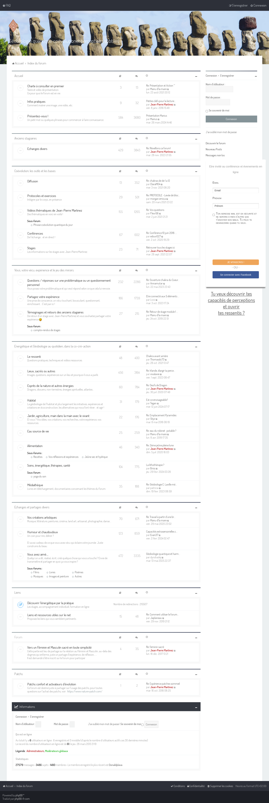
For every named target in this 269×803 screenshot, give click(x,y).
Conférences (35, 233)
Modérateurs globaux (56, 751)
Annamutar (156, 283)
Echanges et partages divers (31, 507)
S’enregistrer (37, 716)
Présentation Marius (156, 115)
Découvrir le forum (216, 143)
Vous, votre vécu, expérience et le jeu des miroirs (44, 270)
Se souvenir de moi (132, 724)
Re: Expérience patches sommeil (163, 683)
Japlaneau (156, 618)
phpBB (19, 795)
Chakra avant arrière (157, 356)
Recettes (36, 457)
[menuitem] (7, 5)
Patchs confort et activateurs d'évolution (51, 684)
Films (35, 572)
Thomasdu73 (157, 359)
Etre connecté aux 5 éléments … (162, 296)
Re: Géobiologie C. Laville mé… (161, 484)
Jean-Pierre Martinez (161, 104)
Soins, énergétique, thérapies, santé (48, 465)
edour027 (155, 236)
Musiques (37, 576)
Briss (152, 468)
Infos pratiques (36, 101)
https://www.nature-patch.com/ (84, 691)
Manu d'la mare (158, 89)
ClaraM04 (155, 184)
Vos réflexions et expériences (62, 457)
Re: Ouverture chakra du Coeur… (162, 280)
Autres (77, 576)
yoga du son (38, 476)
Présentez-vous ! (37, 116)
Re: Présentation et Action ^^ (160, 85)
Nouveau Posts (214, 149)
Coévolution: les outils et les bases (35, 171)
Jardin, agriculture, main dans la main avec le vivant (58, 416)
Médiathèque (35, 485)
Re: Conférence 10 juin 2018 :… (161, 233)
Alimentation (35, 446)
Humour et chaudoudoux (42, 532)
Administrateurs (35, 751)
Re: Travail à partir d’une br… (160, 517)
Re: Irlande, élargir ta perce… (160, 370)
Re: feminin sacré (155, 647)
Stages (31, 248)
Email (216, 182)
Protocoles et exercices (41, 196)
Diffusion (32, 181)
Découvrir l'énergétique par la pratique (50, 603)
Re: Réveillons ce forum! (158, 148)
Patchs (18, 674)
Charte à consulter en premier (45, 86)
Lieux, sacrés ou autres (41, 371)
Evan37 (154, 535)
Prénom (217, 198)
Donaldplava (115, 765)
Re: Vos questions (155, 210)
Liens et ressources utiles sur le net (49, 615)
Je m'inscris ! (235, 262)
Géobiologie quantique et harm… (163, 554)
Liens (17, 592)
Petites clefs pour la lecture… (161, 101)
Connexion (21, 716)
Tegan (153, 403)
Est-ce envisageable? (157, 400)
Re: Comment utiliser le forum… (162, 614)
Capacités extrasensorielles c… (162, 531)
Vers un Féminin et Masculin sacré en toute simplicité (59, 647)
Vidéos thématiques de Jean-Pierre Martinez (54, 210)
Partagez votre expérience (43, 297)
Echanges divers (37, 148)
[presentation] (239, 242)
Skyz (152, 418)
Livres (50, 572)
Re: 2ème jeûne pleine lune (160, 445)
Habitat (31, 400)
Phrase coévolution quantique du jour (52, 225)
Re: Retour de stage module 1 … (162, 311)
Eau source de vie (38, 431)
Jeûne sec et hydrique (95, 457)
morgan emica (158, 198)
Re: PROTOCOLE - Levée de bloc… (163, 195)
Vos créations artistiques (42, 517)
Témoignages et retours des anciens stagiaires (55, 312)
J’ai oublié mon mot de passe (103, 724)
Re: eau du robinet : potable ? (161, 430)
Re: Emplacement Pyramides (161, 415)
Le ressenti (34, 356)
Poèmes (77, 572)
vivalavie (154, 374)
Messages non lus (215, 155)
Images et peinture (57, 576)
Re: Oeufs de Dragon (156, 385)
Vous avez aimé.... (37, 554)
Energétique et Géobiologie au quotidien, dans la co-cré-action (52, 346)
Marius (153, 119)
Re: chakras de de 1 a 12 (158, 180)
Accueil (18, 75)
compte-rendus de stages (45, 330)
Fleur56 (154, 213)
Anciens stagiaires (25, 138)
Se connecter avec (235, 274)
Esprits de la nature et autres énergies (50, 385)
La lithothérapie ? (155, 465)
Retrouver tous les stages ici (160, 247)
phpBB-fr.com (22, 798)
